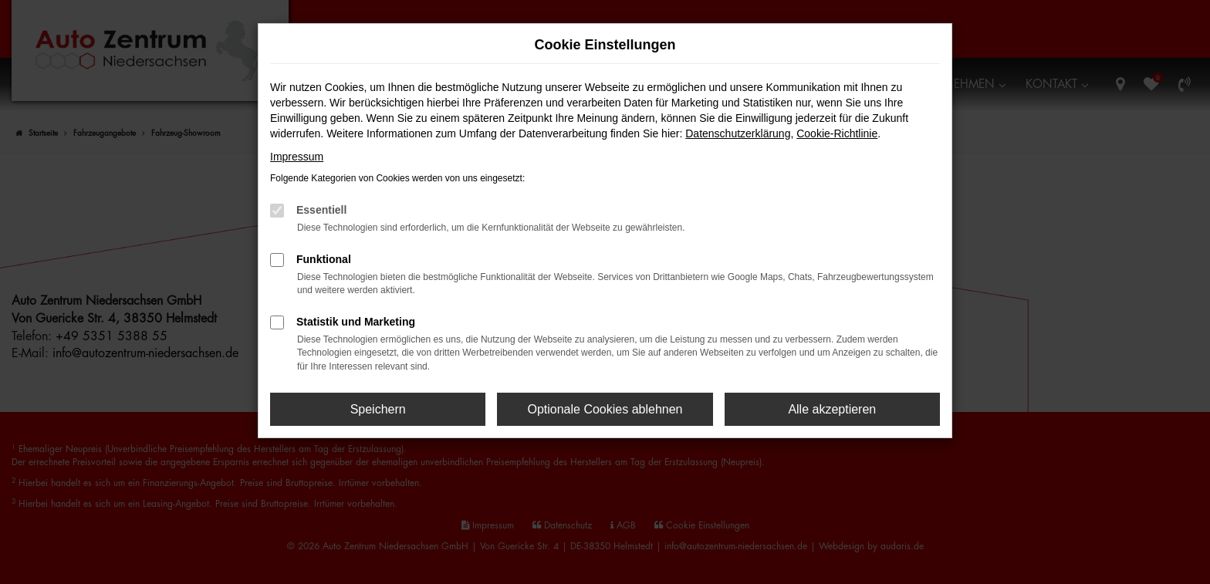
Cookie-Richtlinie (836, 133)
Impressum (296, 156)
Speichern (378, 409)
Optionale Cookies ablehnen (604, 409)
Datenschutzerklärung (737, 133)
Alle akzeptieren (832, 409)
